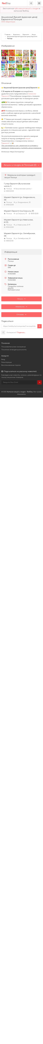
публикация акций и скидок (26, 8)
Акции (21, 299)
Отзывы (21, 314)
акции (27, 138)
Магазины (21, 307)
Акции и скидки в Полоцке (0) (21, 165)
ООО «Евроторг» (8, 22)
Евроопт (5, 143)
